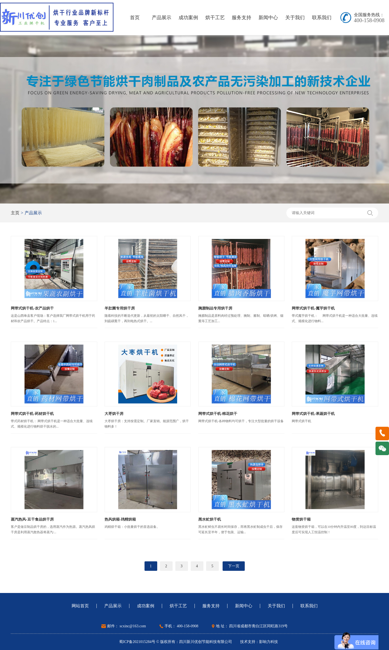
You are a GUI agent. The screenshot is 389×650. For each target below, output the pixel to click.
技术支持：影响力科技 (259, 642)
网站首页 (80, 606)
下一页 (233, 566)
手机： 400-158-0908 (181, 626)
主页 (15, 213)
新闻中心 (268, 17)
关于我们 (295, 17)
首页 (135, 17)
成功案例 (188, 17)
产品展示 (161, 17)
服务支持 (241, 17)
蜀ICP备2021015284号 (137, 642)
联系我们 (321, 17)
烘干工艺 (215, 17)
